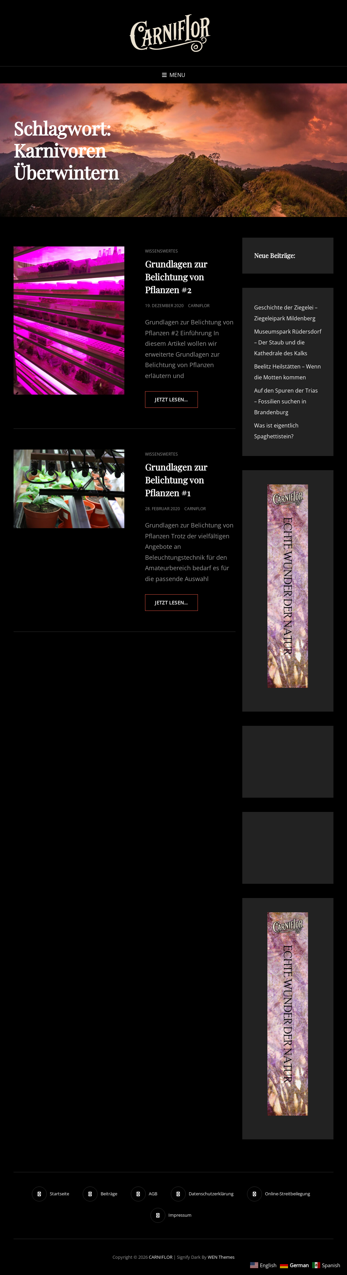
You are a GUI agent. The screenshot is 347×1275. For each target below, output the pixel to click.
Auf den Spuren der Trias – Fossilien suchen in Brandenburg (286, 401)
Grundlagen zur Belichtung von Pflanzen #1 (176, 480)
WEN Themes (221, 1257)
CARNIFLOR (160, 1257)
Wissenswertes (161, 251)
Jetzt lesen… (176, 402)
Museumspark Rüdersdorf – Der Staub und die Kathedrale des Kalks (287, 342)
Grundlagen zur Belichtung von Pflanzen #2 (176, 277)
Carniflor (198, 305)
